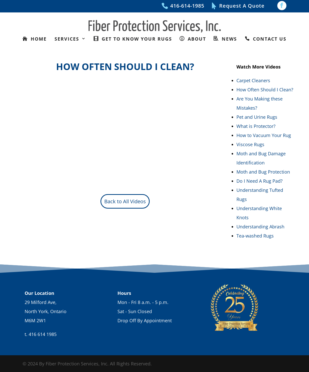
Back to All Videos (125, 201)
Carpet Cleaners (253, 80)
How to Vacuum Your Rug (263, 135)
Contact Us (268, 39)
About (196, 39)
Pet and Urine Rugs (256, 117)
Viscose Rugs (250, 144)
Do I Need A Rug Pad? (259, 181)
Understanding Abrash (260, 227)
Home (38, 39)
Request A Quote (242, 5)
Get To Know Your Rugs (136, 39)
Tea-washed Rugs (255, 236)
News (228, 39)
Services (68, 39)
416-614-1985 (187, 5)
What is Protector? (256, 126)
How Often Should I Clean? (264, 90)
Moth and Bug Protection (263, 172)
